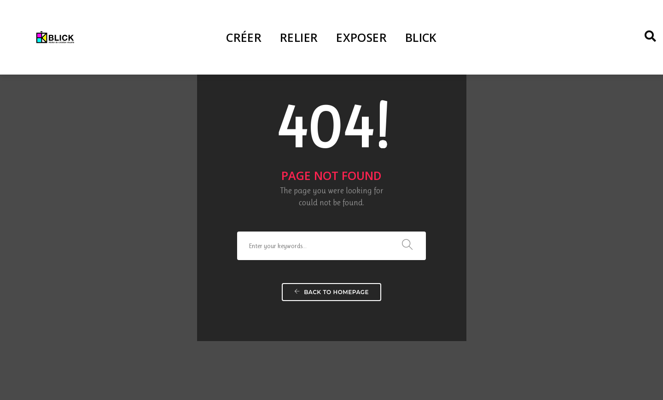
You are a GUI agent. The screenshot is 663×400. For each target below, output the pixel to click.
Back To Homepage (331, 272)
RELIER (299, 37)
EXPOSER (361, 37)
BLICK (421, 37)
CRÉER (244, 37)
